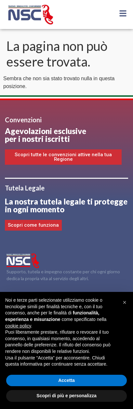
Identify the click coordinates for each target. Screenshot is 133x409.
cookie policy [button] (18, 325)
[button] (124, 302)
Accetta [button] (66, 380)
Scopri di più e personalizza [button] (66, 395)
